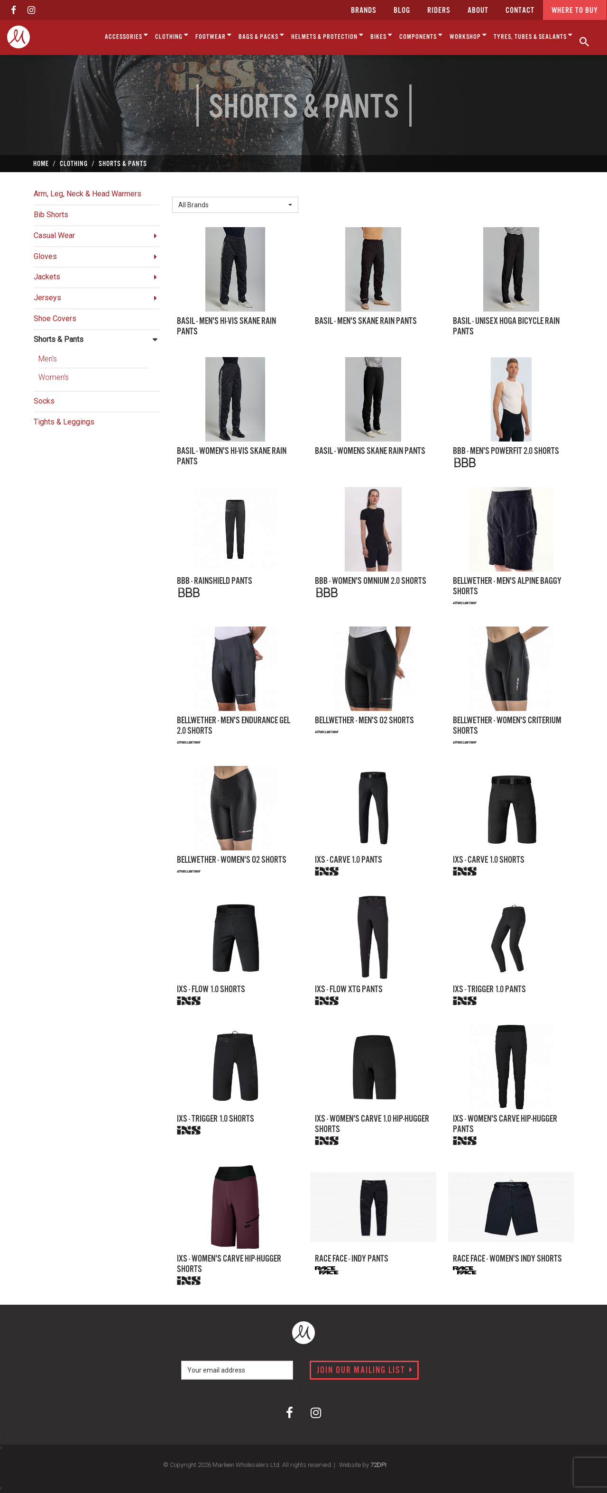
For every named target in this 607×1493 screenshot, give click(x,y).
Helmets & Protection (327, 35)
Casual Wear (54, 235)
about (478, 11)
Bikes (381, 35)
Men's (47, 358)
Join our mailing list (365, 1370)
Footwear (213, 35)
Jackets (47, 276)
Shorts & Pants (58, 339)
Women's (53, 377)
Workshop (468, 35)
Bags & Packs (262, 35)
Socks (44, 401)
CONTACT (520, 11)
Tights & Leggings (64, 421)
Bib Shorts (51, 214)
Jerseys (47, 297)
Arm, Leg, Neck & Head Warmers (87, 193)
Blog (402, 11)
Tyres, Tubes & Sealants (533, 35)
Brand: (185, 189)
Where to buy (575, 11)
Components (421, 35)
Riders (439, 11)
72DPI (378, 1464)
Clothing (172, 35)
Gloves (45, 256)
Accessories (126, 35)
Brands (364, 11)
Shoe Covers (55, 318)
